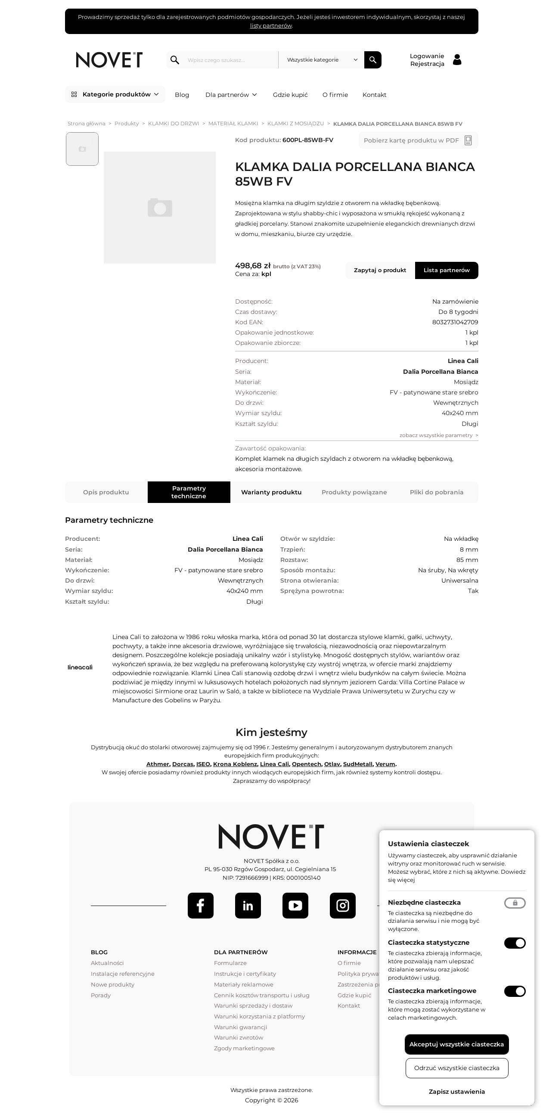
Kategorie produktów (121, 94)
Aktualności (107, 962)
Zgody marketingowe (244, 1048)
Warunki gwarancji (240, 1027)
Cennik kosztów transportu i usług (262, 995)
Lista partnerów (447, 270)
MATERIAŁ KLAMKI (233, 123)
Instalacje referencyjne (123, 973)
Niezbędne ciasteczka (424, 902)
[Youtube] (295, 906)
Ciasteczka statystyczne (428, 942)
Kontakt (375, 95)
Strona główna (86, 123)
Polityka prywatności (367, 973)
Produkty (127, 123)
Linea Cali (274, 763)
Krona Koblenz (235, 763)
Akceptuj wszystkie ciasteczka (457, 1044)
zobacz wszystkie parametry (436, 435)
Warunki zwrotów (238, 1037)
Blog (182, 95)
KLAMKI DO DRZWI (173, 123)
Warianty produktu (271, 492)
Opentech (306, 763)
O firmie (335, 95)
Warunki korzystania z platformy (259, 1016)
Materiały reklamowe (243, 984)
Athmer (157, 763)
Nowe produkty (112, 984)
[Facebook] (201, 906)
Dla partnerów (231, 94)
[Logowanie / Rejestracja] (435, 59)
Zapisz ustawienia (457, 1091)
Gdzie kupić (290, 95)
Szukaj (373, 59)
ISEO (203, 763)
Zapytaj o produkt (380, 270)
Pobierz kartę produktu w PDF (411, 140)
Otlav (332, 763)
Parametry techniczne (188, 492)
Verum (385, 763)
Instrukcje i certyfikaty (245, 973)
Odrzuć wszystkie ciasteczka (457, 1068)
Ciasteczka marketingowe (432, 991)
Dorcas (182, 763)
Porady (101, 995)
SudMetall (357, 763)
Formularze (230, 962)
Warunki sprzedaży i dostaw (253, 1005)
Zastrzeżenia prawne (367, 984)
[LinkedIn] (248, 906)
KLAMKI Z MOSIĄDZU (295, 123)
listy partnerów (271, 25)
